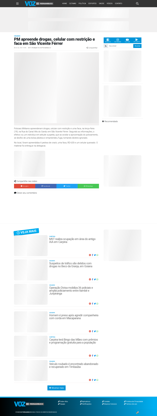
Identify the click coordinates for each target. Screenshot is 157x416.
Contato (106, 401)
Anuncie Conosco (109, 404)
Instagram (117, 40)
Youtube (127, 40)
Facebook (108, 40)
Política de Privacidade (133, 401)
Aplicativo (137, 40)
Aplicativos (85, 401)
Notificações (85, 404)
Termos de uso (130, 404)
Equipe (61, 404)
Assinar (137, 46)
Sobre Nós (63, 401)
